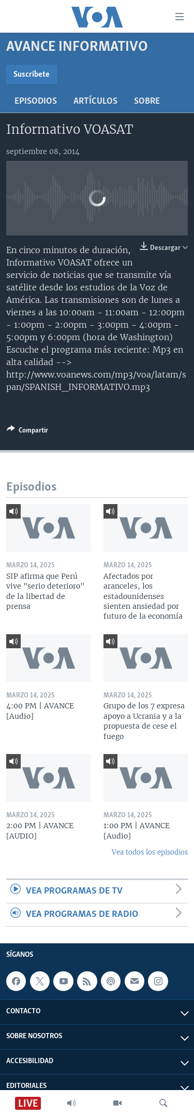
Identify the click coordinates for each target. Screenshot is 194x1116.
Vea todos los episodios (150, 852)
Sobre (147, 101)
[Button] (27, 432)
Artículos (95, 101)
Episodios (35, 101)
